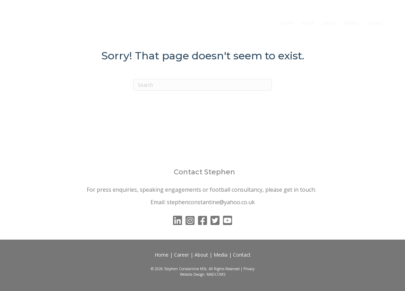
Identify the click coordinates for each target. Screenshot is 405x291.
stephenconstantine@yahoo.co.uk (211, 202)
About (307, 22)
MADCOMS (216, 274)
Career (329, 22)
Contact (374, 22)
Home (287, 22)
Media (351, 22)
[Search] (202, 85)
